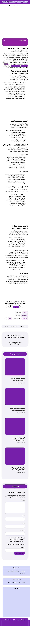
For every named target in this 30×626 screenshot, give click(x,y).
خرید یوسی (17, 571)
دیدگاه (23, 500)
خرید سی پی (23, 571)
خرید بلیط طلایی (22, 573)
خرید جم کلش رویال (15, 66)
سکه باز (9, 582)
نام (24, 516)
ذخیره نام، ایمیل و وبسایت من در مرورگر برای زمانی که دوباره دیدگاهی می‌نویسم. (16, 539)
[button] (4, 40)
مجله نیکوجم (15, 307)
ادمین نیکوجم (18, 312)
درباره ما (19, 582)
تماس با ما (23, 582)
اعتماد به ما (14, 582)
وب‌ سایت (22, 530)
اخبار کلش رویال (17, 318)
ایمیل (23, 523)
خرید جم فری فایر (11, 571)
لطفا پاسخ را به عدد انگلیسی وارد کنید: (15, 544)
